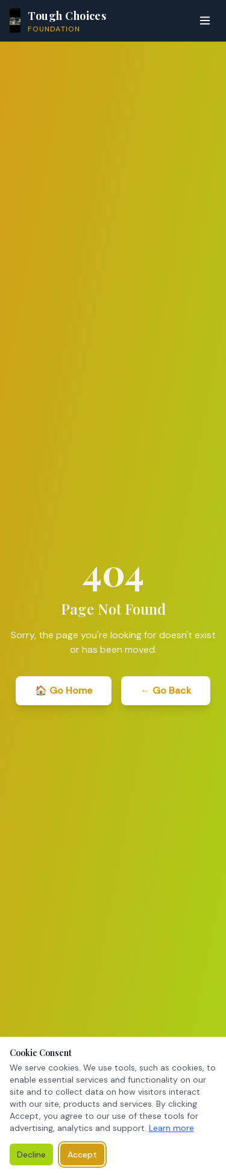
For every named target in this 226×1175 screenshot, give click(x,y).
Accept (82, 1154)
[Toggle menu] (204, 20)
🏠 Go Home (63, 690)
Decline (31, 1154)
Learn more (171, 1127)
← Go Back (165, 690)
